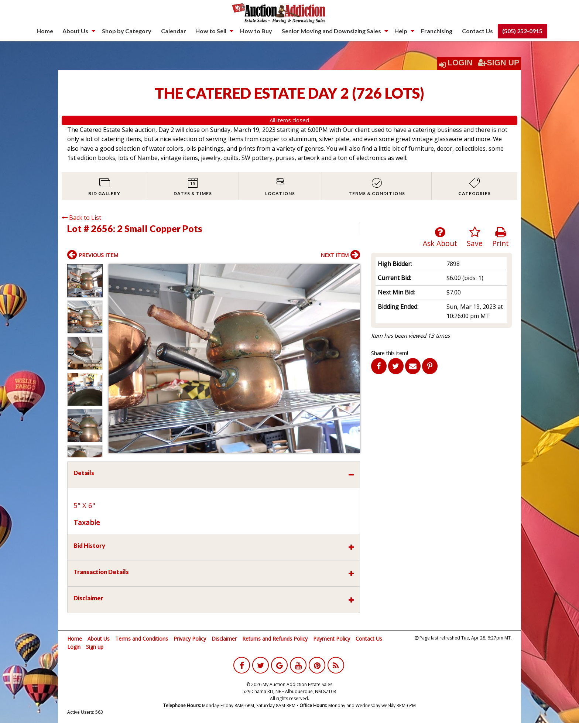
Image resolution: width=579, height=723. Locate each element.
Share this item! (389, 353)
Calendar (173, 30)
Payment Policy (331, 638)
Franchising (436, 30)
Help (400, 30)
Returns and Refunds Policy (275, 638)
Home (45, 30)
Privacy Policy (190, 638)
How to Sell (210, 30)
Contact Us (477, 30)
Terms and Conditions (141, 638)
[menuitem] (45, 31)
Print (500, 237)
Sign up (94, 646)
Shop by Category (126, 30)
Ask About (440, 237)
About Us (75, 30)
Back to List (81, 218)
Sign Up (498, 62)
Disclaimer (224, 638)
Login (460, 62)
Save (475, 237)
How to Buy (256, 30)
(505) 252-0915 (522, 30)
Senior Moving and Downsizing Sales (331, 30)
